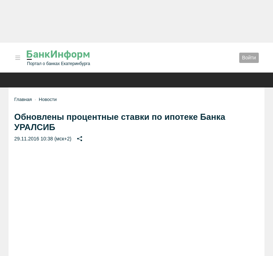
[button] (17, 58)
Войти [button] (249, 57)
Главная (23, 99)
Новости (48, 99)
